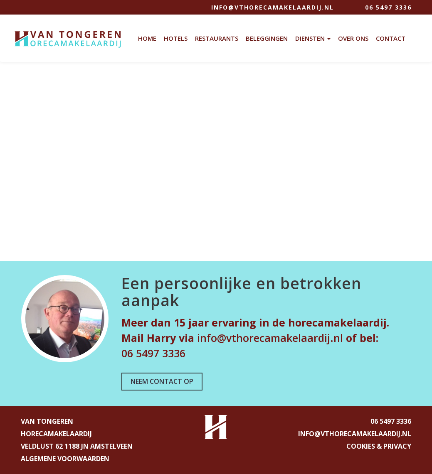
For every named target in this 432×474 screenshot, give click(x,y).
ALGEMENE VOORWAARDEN (65, 458)
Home (147, 38)
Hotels (176, 38)
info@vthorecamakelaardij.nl (272, 7)
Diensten (313, 38)
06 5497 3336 (388, 7)
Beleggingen (267, 38)
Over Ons (353, 38)
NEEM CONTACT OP (162, 381)
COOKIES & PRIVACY (378, 446)
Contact (390, 38)
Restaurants (216, 38)
